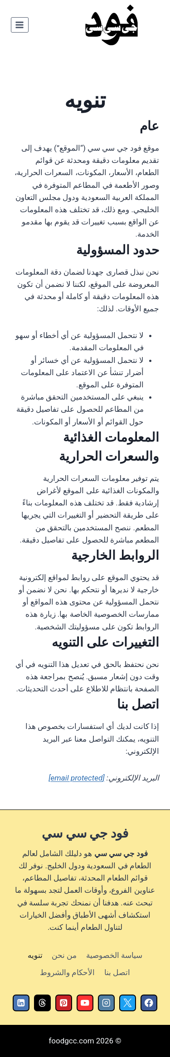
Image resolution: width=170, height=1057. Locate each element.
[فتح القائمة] (20, 24)
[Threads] (42, 1003)
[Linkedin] (21, 1003)
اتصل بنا (117, 972)
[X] (127, 1003)
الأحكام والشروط (67, 972)
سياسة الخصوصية (114, 955)
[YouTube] (85, 1003)
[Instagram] (106, 1003)
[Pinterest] (63, 1003)
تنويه (35, 955)
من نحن (64, 955)
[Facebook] (149, 1003)
